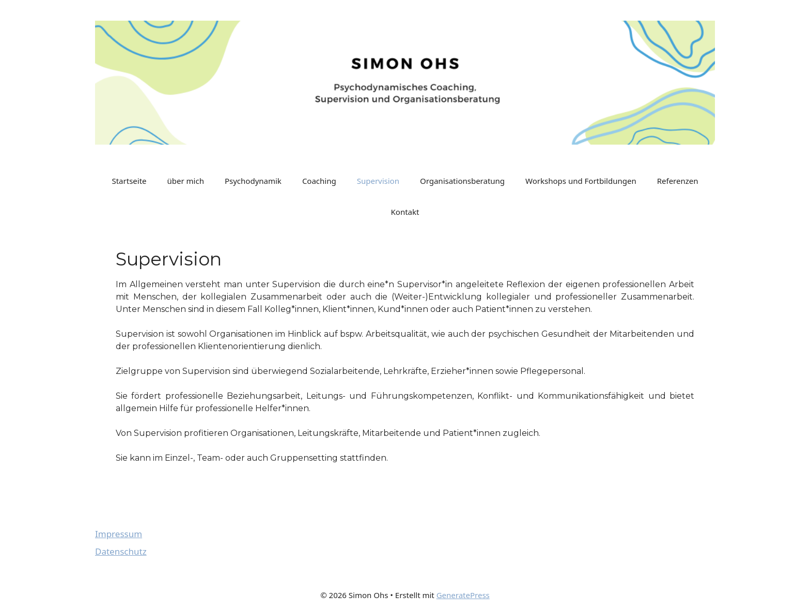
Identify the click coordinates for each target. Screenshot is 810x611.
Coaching (319, 181)
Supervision (378, 181)
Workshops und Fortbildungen (580, 181)
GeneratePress (463, 595)
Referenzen (677, 181)
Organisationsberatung (462, 181)
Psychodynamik (253, 181)
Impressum (118, 534)
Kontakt (405, 212)
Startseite (129, 181)
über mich (185, 181)
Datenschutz (121, 551)
